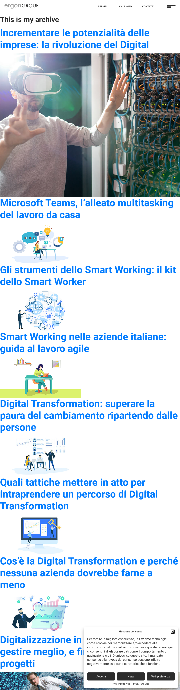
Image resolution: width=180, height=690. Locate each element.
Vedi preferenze (160, 676)
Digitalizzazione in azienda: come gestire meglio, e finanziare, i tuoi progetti (74, 651)
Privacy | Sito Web (121, 684)
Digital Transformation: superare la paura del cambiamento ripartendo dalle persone (89, 415)
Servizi (102, 6)
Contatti (148, 6)
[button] (173, 631)
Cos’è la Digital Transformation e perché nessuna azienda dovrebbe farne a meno (89, 572)
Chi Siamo (125, 6)
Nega (131, 676)
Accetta (101, 676)
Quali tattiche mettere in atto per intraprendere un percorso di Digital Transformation (79, 494)
